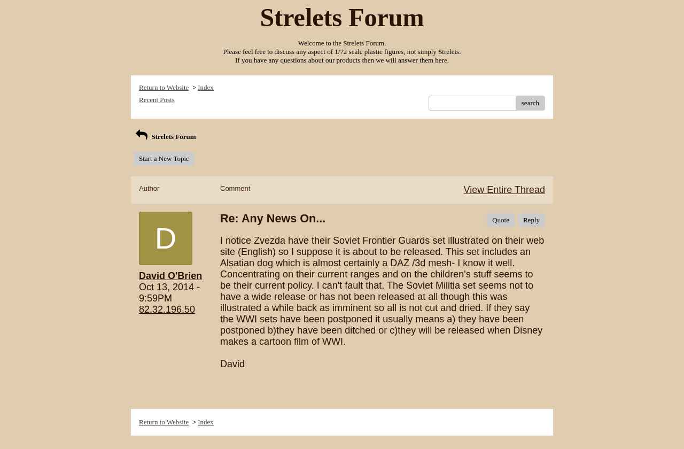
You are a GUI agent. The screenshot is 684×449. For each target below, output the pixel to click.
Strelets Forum (165, 137)
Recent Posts (157, 100)
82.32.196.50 (167, 309)
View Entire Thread (504, 189)
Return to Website (164, 87)
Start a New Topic (164, 158)
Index (206, 87)
